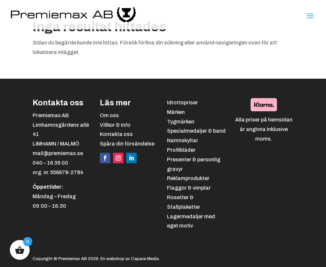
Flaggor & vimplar (189, 188)
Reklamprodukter (188, 178)
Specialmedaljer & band (196, 131)
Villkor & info (115, 125)
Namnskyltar (182, 140)
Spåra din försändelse (127, 144)
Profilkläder (181, 150)
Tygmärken (180, 121)
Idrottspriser (182, 102)
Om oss (109, 115)
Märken (176, 112)
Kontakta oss (116, 134)
